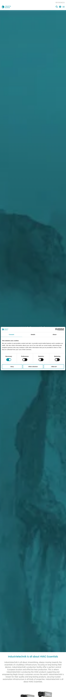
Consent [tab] (11, 334)
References (60, 2)
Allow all (54, 366)
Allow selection (33, 366)
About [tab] (54, 334)
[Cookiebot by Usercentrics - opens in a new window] (56, 329)
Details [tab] (33, 334)
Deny (12, 366)
